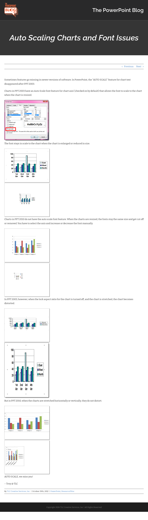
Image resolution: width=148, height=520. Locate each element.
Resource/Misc (67, 491)
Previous (129, 66)
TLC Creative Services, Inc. (18, 491)
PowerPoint (55, 491)
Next (138, 66)
